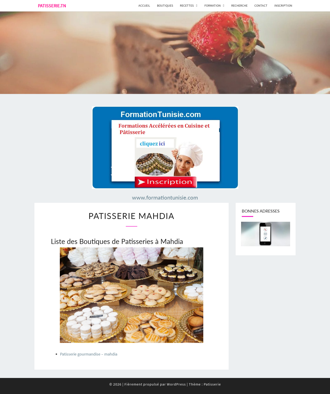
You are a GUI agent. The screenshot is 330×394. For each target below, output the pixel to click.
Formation (212, 5)
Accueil (144, 5)
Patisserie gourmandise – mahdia (88, 354)
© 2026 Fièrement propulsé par (138, 384)
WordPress (176, 384)
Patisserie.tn (52, 5)
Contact (260, 5)
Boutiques (165, 5)
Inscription (283, 5)
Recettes (187, 5)
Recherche (239, 5)
